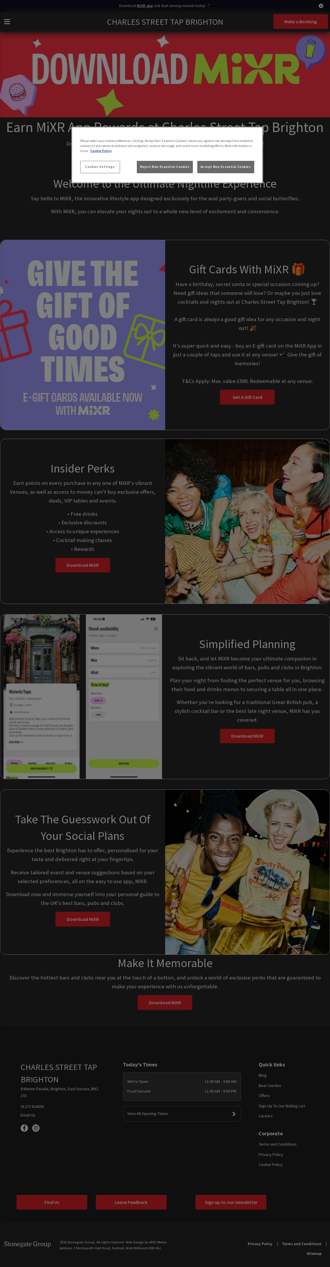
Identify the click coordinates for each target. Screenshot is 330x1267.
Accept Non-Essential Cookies (226, 167)
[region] (167, 155)
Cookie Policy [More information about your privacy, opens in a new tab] (101, 151)
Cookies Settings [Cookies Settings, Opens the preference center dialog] (100, 167)
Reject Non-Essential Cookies (165, 167)
